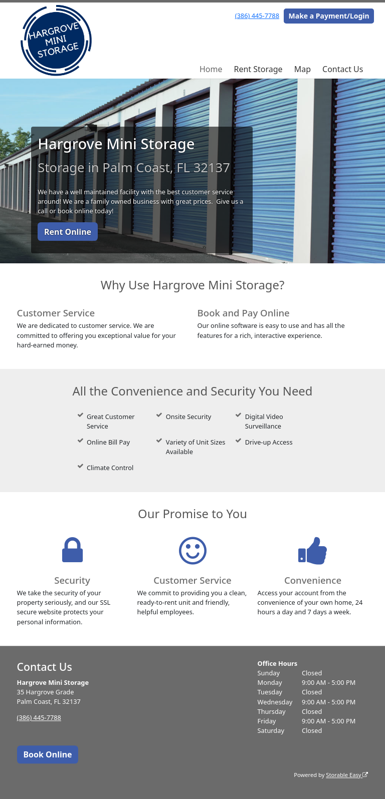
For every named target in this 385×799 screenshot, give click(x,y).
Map (302, 69)
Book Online (47, 754)
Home (211, 69)
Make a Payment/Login (329, 16)
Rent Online (67, 231)
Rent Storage (258, 69)
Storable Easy (347, 774)
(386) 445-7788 (257, 15)
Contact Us (342, 69)
